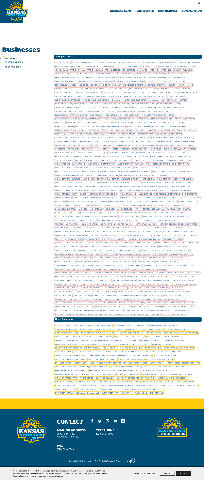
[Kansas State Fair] (23, 16)
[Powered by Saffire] (131, 461)
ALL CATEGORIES (12, 58)
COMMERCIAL (168, 11)
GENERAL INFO (120, 11)
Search (199, 3)
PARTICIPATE (144, 11)
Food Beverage (13, 67)
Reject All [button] (167, 473)
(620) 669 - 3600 (104, 434)
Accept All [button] (184, 473)
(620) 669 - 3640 (65, 449)
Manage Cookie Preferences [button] (144, 473)
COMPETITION (192, 11)
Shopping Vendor (14, 62)
